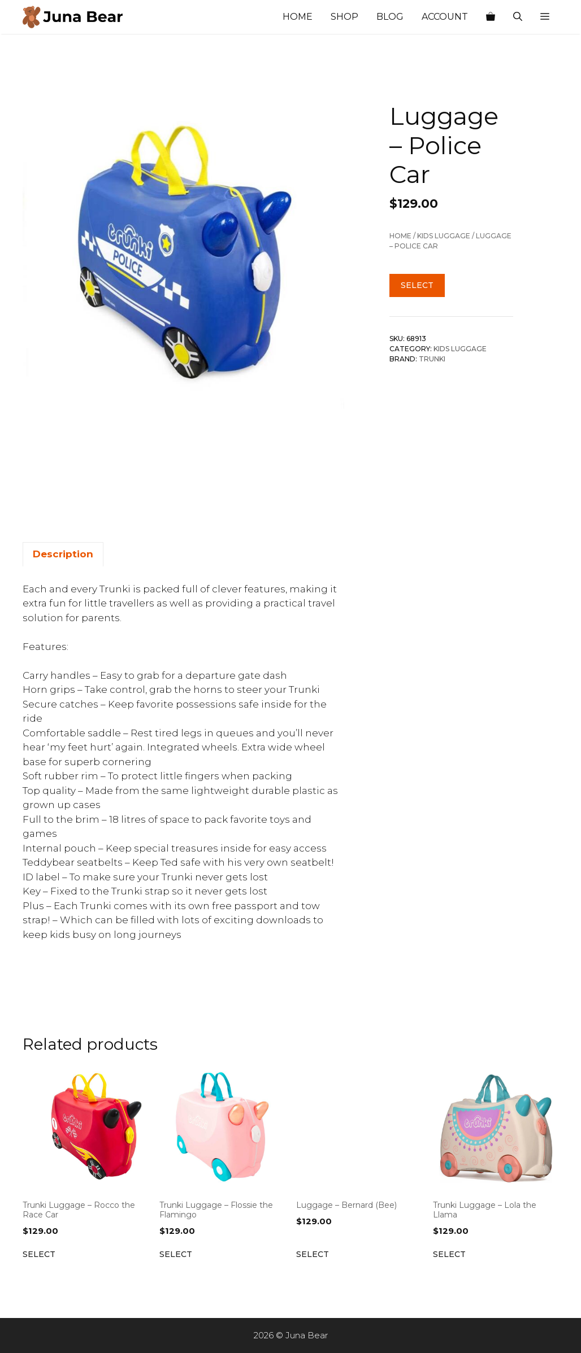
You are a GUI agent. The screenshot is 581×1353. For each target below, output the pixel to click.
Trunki (432, 359)
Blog (390, 16)
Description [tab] (63, 554)
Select (417, 285)
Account (445, 16)
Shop (344, 16)
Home (298, 16)
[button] (544, 17)
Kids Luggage (443, 236)
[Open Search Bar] (517, 17)
